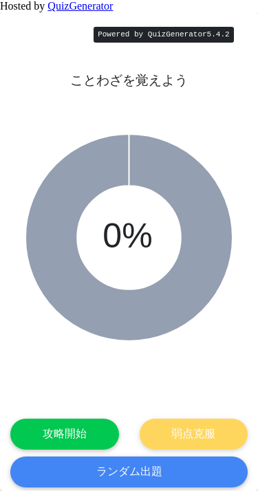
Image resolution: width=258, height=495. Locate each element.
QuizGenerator (80, 6)
